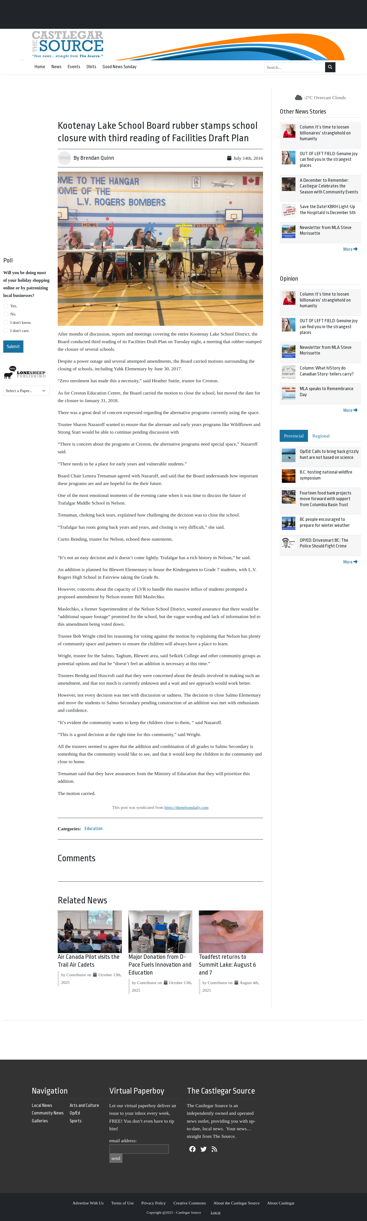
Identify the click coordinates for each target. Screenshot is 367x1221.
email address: (123, 1140)
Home (40, 66)
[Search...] (295, 67)
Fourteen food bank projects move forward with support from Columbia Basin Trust (325, 498)
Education (94, 828)
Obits (91, 66)
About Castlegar (280, 1203)
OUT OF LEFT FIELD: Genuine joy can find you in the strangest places (329, 159)
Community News (48, 1113)
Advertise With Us (88, 1203)
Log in (216, 1212)
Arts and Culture (84, 1105)
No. (13, 314)
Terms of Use (122, 1203)
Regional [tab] (321, 436)
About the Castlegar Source (237, 1203)
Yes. (13, 306)
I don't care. (20, 330)
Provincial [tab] (294, 436)
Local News (42, 1105)
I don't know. (21, 322)
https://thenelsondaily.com (187, 807)
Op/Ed (75, 1113)
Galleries (40, 1120)
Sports (76, 1120)
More (350, 249)
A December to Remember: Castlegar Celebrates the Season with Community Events (329, 186)
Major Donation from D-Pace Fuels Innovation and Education (160, 964)
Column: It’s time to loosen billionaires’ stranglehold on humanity (325, 132)
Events (74, 66)
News (56, 66)
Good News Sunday (120, 66)
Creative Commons (189, 1203)
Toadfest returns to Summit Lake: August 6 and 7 (227, 964)
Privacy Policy (153, 1203)
